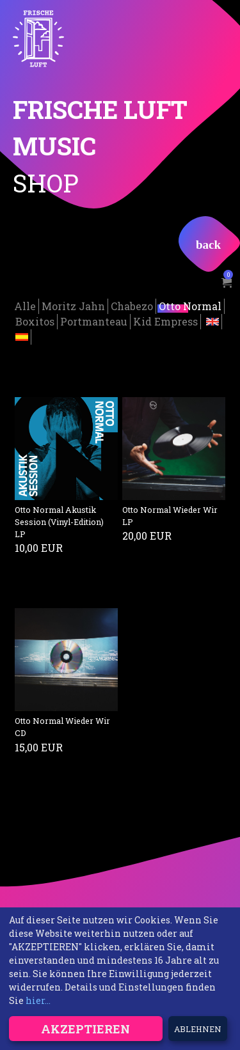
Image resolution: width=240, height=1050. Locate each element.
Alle (25, 305)
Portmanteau (93, 320)
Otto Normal (190, 305)
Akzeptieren (85, 1029)
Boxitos (34, 320)
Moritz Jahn (73, 305)
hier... (38, 1000)
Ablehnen (197, 1029)
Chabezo (132, 305)
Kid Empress (165, 320)
